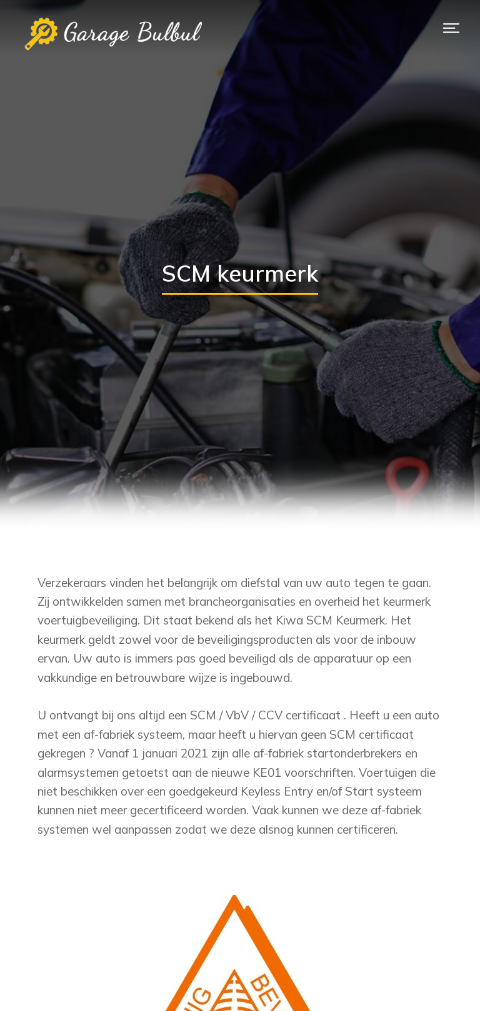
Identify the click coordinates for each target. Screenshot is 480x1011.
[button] (451, 28)
